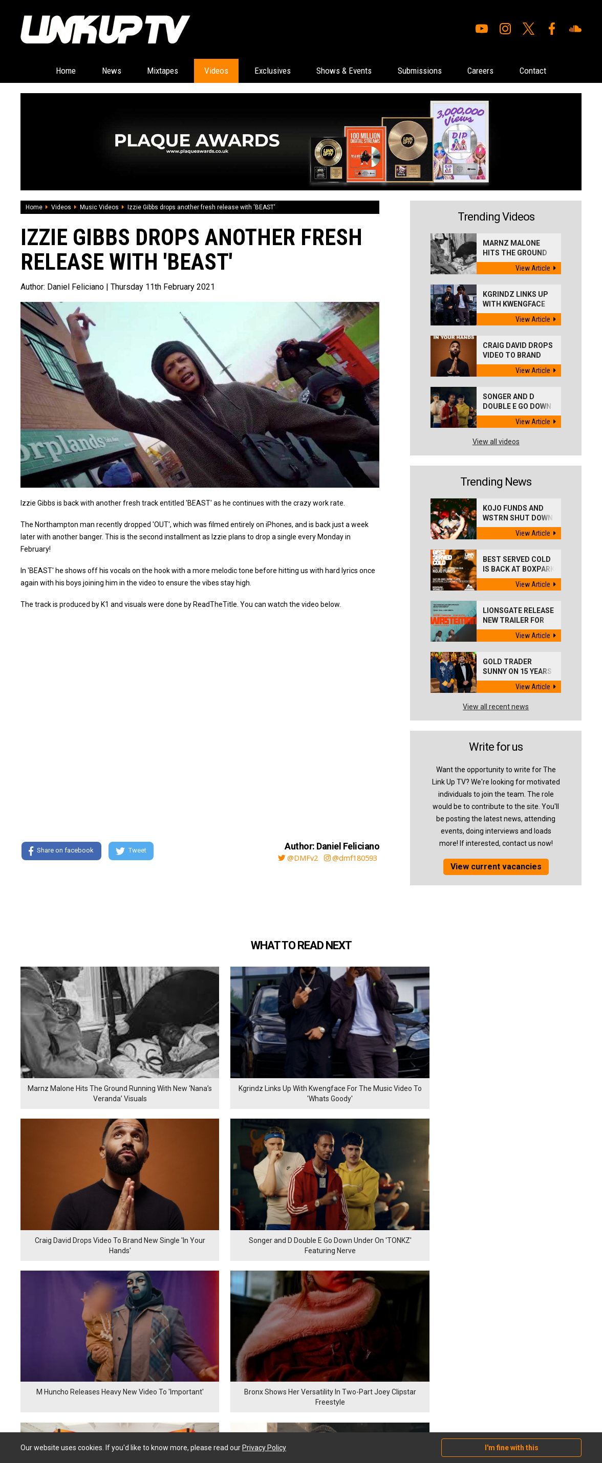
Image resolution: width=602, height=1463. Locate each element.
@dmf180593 (350, 858)
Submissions (434, 70)
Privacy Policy (133, 1345)
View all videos (496, 442)
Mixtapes (145, 70)
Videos (205, 70)
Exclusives (269, 70)
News (86, 70)
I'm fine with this (512, 1448)
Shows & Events (349, 70)
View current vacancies (496, 867)
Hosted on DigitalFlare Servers (58, 1408)
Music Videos (99, 208)
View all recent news (496, 707)
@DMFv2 (293, 858)
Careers (503, 70)
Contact (563, 70)
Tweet (132, 852)
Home (35, 70)
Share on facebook (61, 852)
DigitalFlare (137, 1399)
